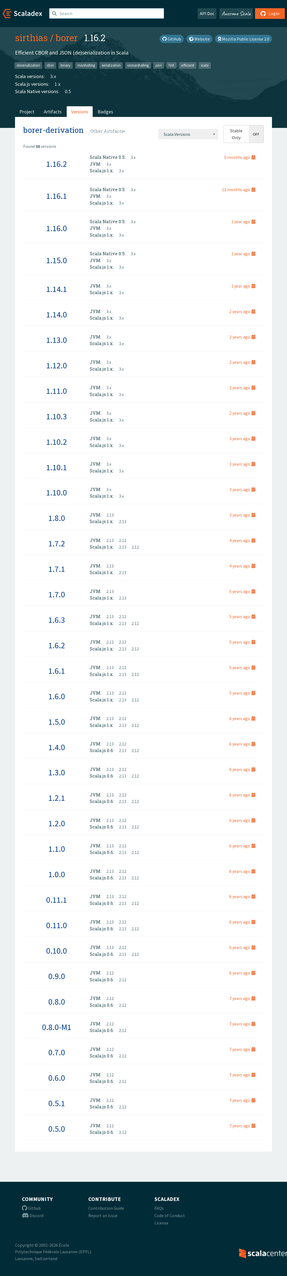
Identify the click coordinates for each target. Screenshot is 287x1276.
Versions (79, 111)
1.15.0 (56, 260)
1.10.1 (56, 467)
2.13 (110, 515)
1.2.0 (56, 823)
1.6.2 (56, 645)
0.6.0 (56, 1078)
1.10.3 (56, 416)
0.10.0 (56, 950)
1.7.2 (56, 543)
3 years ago (242, 438)
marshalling (86, 65)
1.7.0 (56, 594)
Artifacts (53, 111)
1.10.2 (56, 442)
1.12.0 (56, 365)
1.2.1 (56, 798)
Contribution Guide (106, 1208)
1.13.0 (56, 340)
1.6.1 (56, 671)
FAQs (159, 1208)
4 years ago (242, 540)
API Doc (207, 13)
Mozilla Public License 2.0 (243, 39)
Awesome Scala (236, 13)
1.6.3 (56, 620)
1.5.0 (56, 721)
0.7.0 (56, 1052)
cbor (50, 65)
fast (171, 65)
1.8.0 (56, 518)
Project (26, 111)
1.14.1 (56, 289)
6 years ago (242, 718)
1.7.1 (56, 569)
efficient (187, 65)
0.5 (68, 91)
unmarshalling (138, 65)
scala (205, 65)
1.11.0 (56, 391)
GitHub (171, 39)
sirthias (31, 37)
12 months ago (238, 189)
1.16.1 (56, 196)
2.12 (122, 540)
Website (199, 39)
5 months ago (239, 157)
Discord (32, 1215)
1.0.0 (56, 874)
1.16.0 (56, 228)
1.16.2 (56, 164)
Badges (105, 111)
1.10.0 (56, 492)
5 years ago (242, 591)
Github (31, 1208)
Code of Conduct (169, 1215)
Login (269, 13)
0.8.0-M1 (56, 1027)
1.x (57, 84)
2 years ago (242, 311)
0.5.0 (56, 1128)
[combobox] (188, 134)
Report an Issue (103, 1215)
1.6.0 (56, 696)
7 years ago (242, 998)
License (161, 1223)
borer (67, 37)
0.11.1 (56, 899)
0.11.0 (56, 925)
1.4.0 (56, 747)
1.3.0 (56, 772)
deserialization (28, 65)
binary (65, 65)
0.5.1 (56, 1103)
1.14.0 (56, 314)
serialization (111, 65)
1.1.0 (56, 849)
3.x (53, 76)
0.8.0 (56, 1001)
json (159, 65)
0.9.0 (56, 976)
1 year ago (243, 221)
